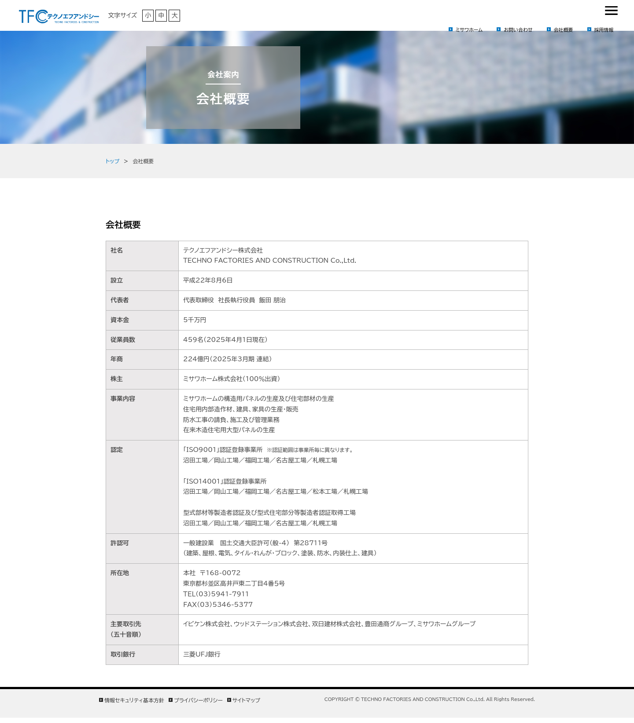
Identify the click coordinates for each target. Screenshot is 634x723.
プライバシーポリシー (198, 700)
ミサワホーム (469, 29)
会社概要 (563, 29)
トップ (112, 161)
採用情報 (604, 29)
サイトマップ (246, 700)
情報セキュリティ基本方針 (134, 700)
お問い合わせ (518, 29)
